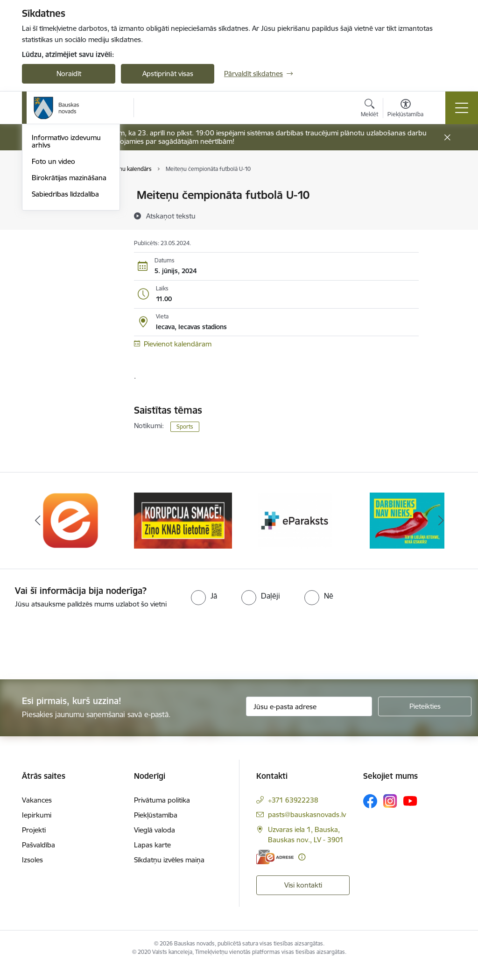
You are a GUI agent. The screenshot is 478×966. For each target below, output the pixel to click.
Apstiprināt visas (167, 73)
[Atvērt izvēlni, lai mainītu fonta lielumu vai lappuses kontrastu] (405, 109)
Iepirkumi (36, 815)
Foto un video (53, 299)
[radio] (204, 595)
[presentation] (78, 645)
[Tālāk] (440, 520)
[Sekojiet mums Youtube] (410, 800)
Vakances (37, 800)
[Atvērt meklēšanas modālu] (369, 109)
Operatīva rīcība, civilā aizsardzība (65, 199)
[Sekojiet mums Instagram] (390, 801)
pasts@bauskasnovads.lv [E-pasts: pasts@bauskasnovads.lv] (307, 814)
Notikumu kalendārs (63, 219)
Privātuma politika (162, 800)
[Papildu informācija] (301, 856)
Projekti (34, 829)
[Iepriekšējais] (37, 520)
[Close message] (447, 137)
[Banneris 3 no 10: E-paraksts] (295, 519)
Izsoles (32, 859)
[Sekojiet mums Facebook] (370, 801)
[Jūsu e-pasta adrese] (309, 706)
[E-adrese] (275, 857)
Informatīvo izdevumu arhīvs (66, 279)
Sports (184, 426)
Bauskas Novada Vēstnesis (58, 255)
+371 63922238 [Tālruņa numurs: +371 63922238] (293, 800)
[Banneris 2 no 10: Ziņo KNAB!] (183, 519)
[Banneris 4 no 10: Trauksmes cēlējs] (407, 519)
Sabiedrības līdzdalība (65, 331)
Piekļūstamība (155, 815)
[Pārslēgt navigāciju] (461, 108)
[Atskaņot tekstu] (171, 215)
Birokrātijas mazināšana (69, 315)
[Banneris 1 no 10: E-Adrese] (71, 519)
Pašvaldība (38, 844)
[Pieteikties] (424, 706)
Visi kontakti (303, 885)
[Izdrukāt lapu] (443, 191)
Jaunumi (45, 235)
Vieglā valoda (154, 829)
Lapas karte (152, 844)
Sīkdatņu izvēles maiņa (169, 859)
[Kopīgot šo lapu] (443, 214)
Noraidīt (68, 73)
